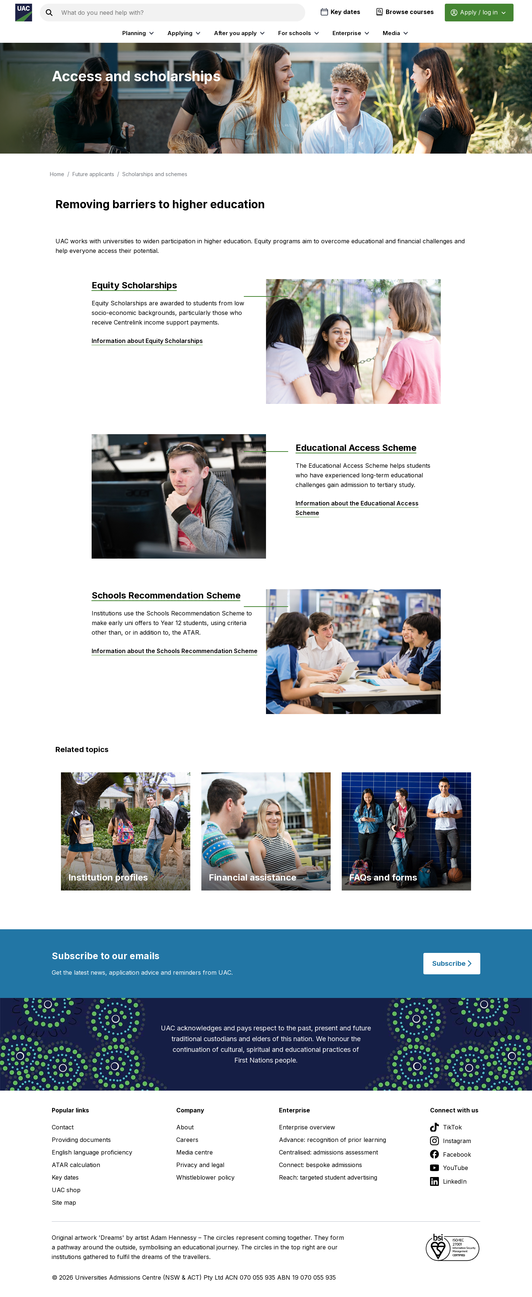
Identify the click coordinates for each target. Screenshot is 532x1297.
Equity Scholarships (134, 285)
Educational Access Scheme (356, 447)
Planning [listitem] (139, 33)
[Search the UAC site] (181, 12)
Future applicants (93, 174)
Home (57, 174)
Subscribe (451, 963)
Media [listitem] (396, 33)
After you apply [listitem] (240, 33)
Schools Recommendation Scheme (166, 595)
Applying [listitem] (184, 33)
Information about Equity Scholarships (147, 340)
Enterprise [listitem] (351, 33)
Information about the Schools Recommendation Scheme (175, 651)
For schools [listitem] (299, 33)
